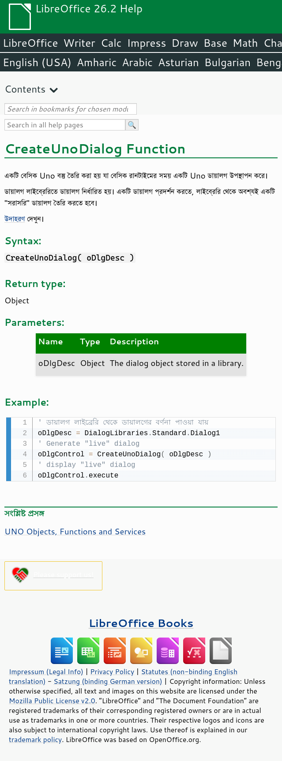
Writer (79, 42)
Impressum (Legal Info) (46, 670)
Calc (111, 42)
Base (215, 42)
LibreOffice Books (141, 622)
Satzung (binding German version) (107, 680)
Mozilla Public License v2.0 (52, 700)
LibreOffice (30, 42)
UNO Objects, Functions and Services (75, 530)
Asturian (178, 62)
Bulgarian (227, 62)
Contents (24, 89)
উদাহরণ (14, 218)
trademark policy (35, 738)
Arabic (137, 62)
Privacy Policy (112, 670)
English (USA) (37, 62)
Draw (184, 42)
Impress (146, 42)
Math (245, 42)
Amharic (97, 62)
